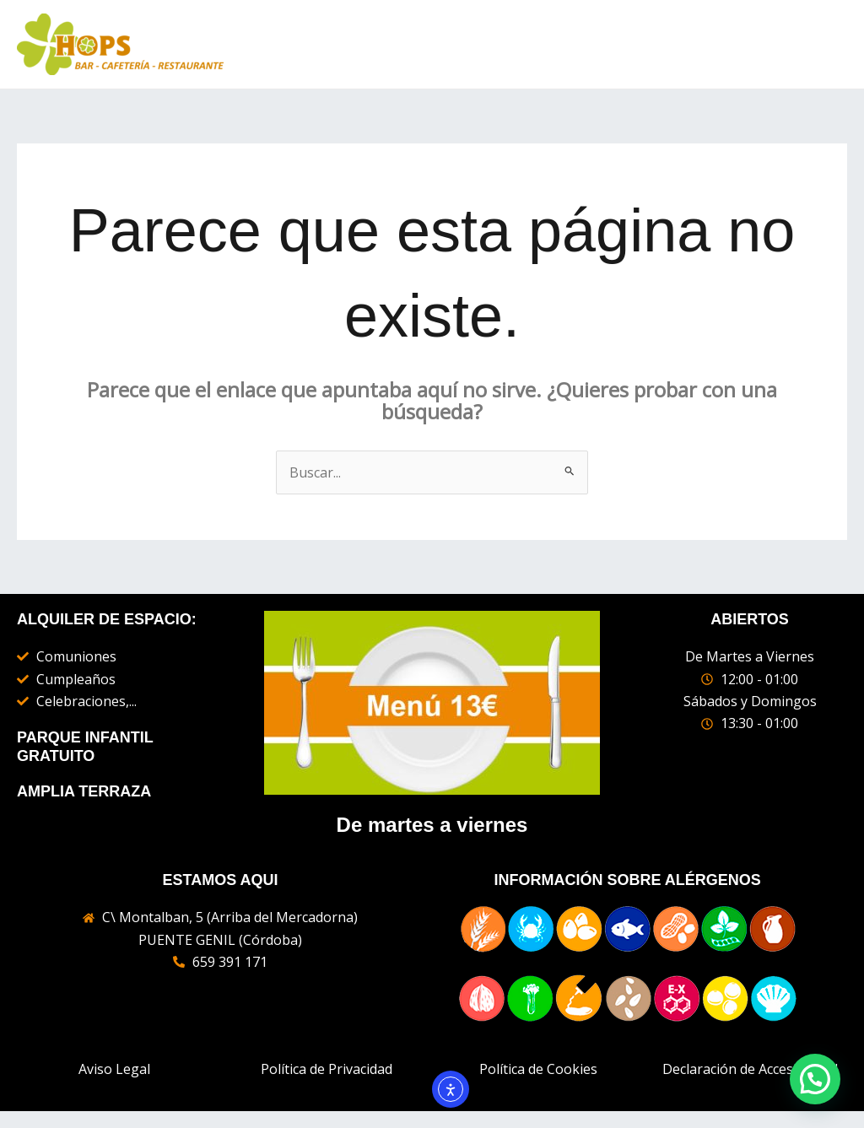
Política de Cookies (538, 1069)
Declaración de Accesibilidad (750, 1069)
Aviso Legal (114, 1069)
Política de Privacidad (326, 1069)
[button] (815, 1079)
